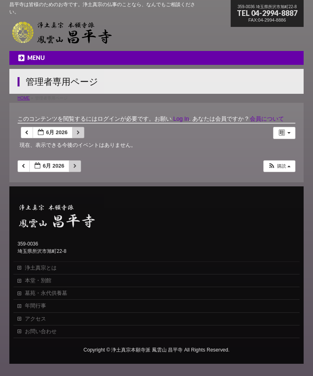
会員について (267, 118)
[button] (279, 166)
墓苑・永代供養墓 (46, 293)
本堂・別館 (38, 280)
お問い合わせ (41, 331)
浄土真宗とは (41, 268)
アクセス (35, 319)
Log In (181, 118)
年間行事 (35, 306)
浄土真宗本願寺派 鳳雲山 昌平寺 (147, 350)
